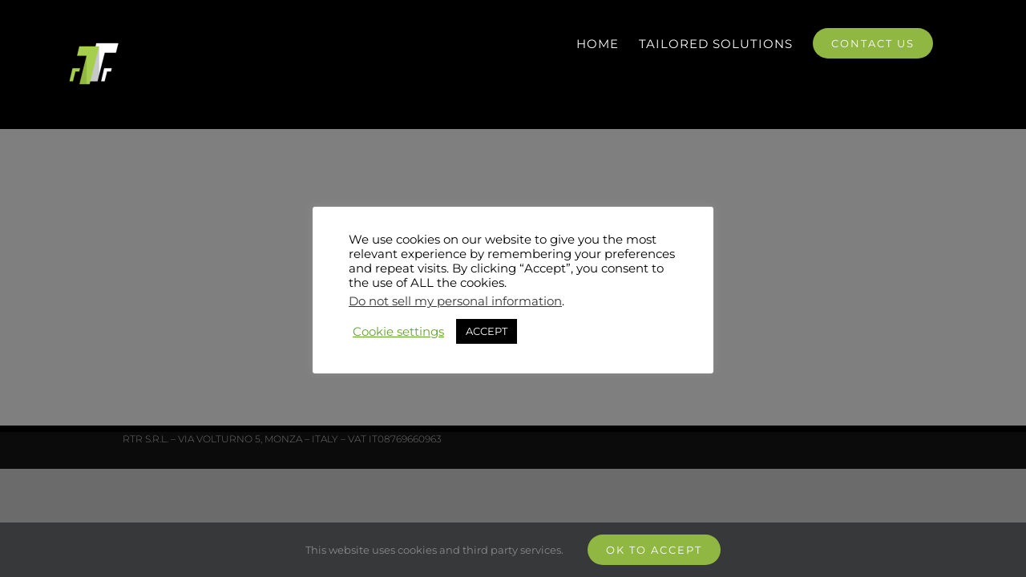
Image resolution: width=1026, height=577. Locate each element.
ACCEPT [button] (486, 331)
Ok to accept (654, 549)
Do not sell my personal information (455, 301)
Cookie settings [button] (398, 332)
